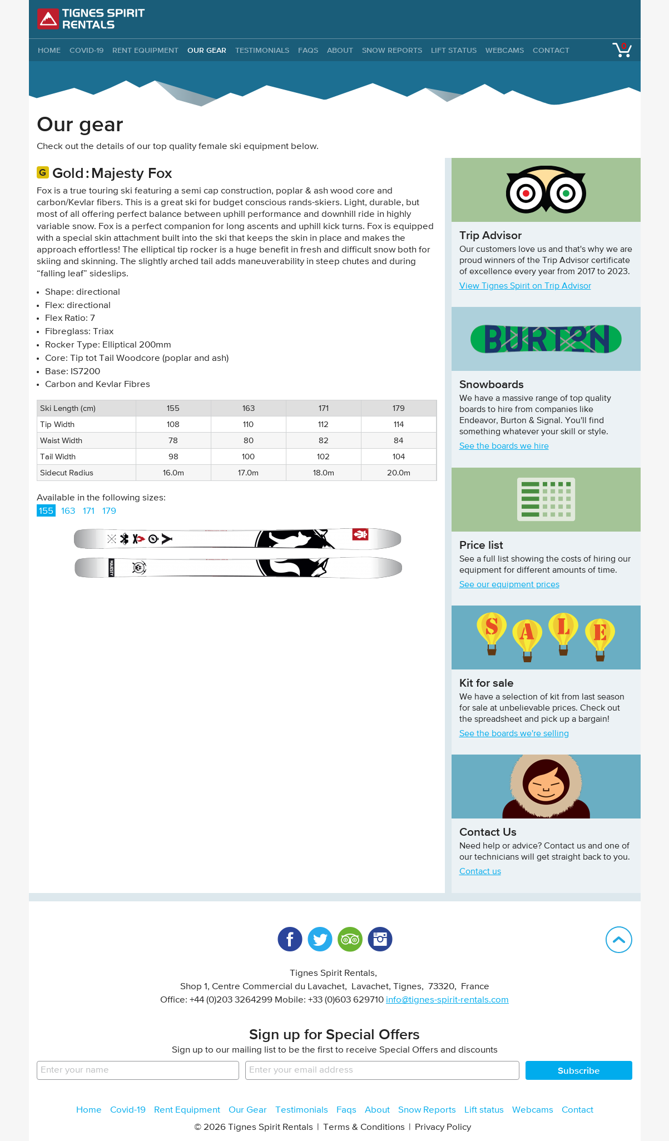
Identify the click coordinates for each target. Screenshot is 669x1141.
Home (89, 1110)
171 (89, 511)
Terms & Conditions (364, 1127)
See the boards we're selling (514, 734)
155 (46, 511)
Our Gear (206, 50)
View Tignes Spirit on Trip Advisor (525, 286)
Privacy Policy (443, 1127)
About (340, 50)
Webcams (504, 50)
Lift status (454, 50)
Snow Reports (392, 50)
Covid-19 (86, 50)
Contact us (480, 871)
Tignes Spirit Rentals (91, 19)
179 (109, 511)
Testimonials (262, 50)
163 (68, 511)
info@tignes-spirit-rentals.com (447, 1000)
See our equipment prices (509, 585)
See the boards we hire (504, 446)
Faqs (308, 50)
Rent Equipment (145, 50)
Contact (551, 50)
